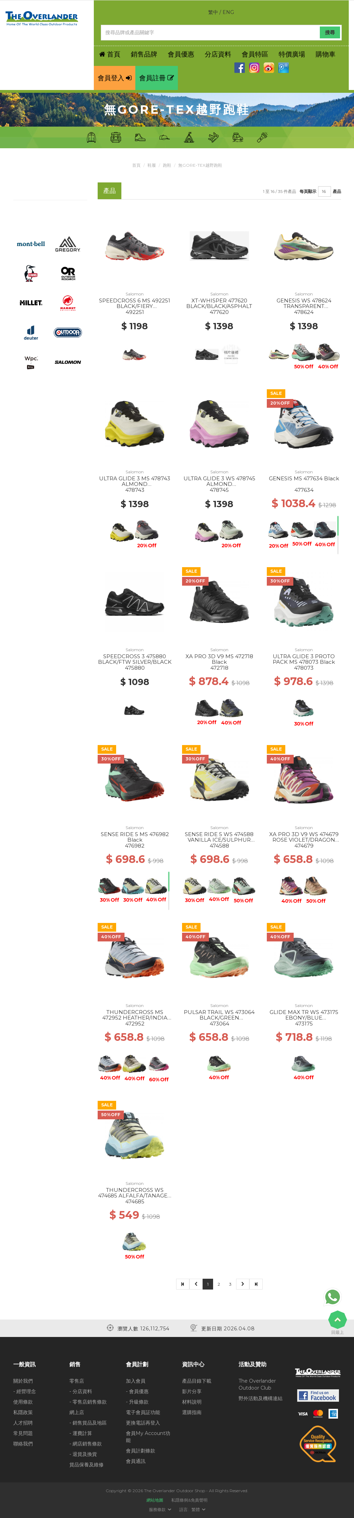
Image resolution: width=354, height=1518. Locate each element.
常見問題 (23, 1433)
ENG (228, 12)
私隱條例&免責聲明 (189, 1500)
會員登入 (114, 78)
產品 (337, 191)
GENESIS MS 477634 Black (304, 478)
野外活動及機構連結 (261, 1398)
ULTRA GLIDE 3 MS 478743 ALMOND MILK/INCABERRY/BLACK (134, 484)
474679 (304, 845)
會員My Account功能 (148, 1436)
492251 (135, 312)
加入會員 (135, 1381)
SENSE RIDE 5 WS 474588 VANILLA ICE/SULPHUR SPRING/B (219, 840)
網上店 (76, 1412)
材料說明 (192, 1402)
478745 (219, 490)
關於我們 (23, 1381)
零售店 (76, 1381)
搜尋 (330, 32)
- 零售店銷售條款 (88, 1402)
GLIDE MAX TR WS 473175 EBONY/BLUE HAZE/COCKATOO (304, 1018)
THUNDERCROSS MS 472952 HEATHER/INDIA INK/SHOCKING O (134, 1018)
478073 (304, 667)
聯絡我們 (23, 1444)
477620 (219, 312)
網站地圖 (154, 1500)
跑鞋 (167, 165)
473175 (304, 1023)
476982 (134, 845)
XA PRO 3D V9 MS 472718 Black (219, 659)
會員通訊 (135, 1461)
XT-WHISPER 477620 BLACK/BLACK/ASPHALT (219, 303)
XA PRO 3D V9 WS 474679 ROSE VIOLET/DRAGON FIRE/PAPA (304, 840)
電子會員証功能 (143, 1412)
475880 (135, 667)
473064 (219, 1023)
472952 (134, 1023)
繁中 (213, 12)
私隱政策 (23, 1412)
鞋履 (152, 165)
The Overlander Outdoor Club (257, 1384)
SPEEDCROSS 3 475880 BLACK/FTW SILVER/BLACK (135, 659)
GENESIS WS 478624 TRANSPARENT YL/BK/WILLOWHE (304, 306)
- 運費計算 (80, 1433)
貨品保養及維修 (86, 1464)
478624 (304, 312)
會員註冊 (156, 78)
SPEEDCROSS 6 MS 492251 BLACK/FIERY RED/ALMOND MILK (134, 306)
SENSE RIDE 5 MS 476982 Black (135, 837)
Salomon (135, 293)
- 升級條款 (137, 1402)
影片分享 (192, 1391)
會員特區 (255, 54)
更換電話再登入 (143, 1423)
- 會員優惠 (137, 1391)
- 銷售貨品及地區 (88, 1423)
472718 (219, 667)
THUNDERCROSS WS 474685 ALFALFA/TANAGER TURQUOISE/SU (134, 1196)
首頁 (136, 165)
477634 (304, 490)
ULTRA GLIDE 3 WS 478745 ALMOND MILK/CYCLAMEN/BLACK (219, 484)
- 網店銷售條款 (85, 1444)
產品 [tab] (109, 191)
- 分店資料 (80, 1391)
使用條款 (23, 1402)
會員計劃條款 (140, 1451)
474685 (134, 1201)
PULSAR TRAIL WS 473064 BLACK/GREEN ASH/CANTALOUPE (219, 1018)
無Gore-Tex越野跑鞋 (200, 165)
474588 (219, 845)
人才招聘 (23, 1423)
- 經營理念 (24, 1391)
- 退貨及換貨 (83, 1454)
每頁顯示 (308, 191)
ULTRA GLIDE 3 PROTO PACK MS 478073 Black (304, 659)
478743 (134, 490)
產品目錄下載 (196, 1381)
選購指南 (192, 1412)
